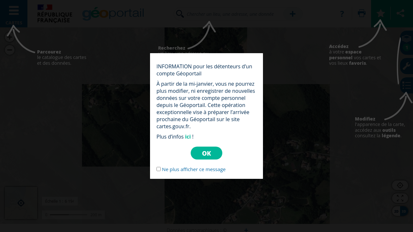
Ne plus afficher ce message (194, 169)
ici (188, 136)
